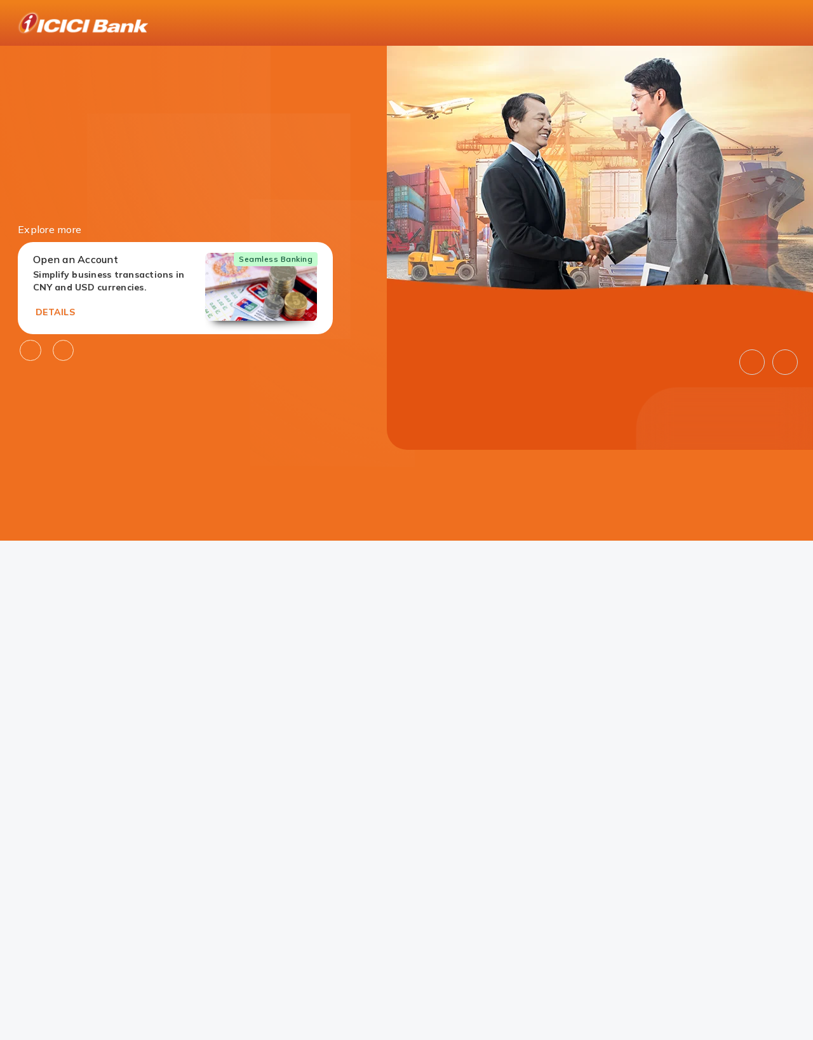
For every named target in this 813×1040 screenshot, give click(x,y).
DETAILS (55, 312)
